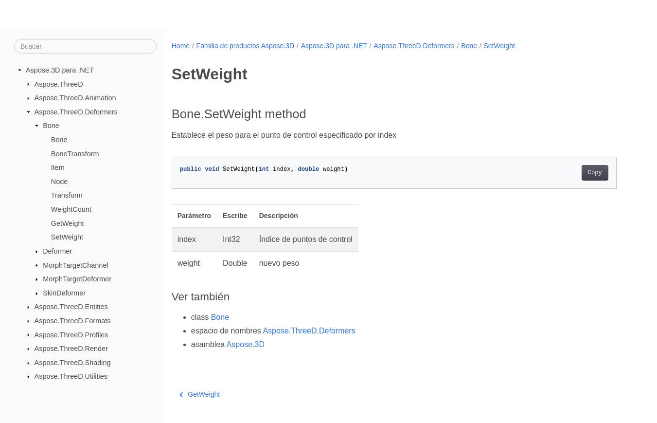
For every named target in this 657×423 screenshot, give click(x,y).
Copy (595, 172)
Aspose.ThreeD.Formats (73, 321)
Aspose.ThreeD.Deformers (76, 112)
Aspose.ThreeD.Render (71, 348)
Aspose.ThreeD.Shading (73, 363)
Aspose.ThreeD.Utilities (71, 376)
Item (58, 167)
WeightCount (71, 209)
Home (181, 46)
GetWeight (67, 223)
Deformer (57, 251)
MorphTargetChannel (75, 265)
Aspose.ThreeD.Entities (71, 307)
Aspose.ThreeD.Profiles (71, 334)
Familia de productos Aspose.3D (245, 46)
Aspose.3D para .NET (60, 70)
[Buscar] (85, 46)
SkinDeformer (64, 293)
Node (59, 181)
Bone (51, 125)
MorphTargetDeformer (77, 279)
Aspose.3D (246, 344)
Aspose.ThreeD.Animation (75, 98)
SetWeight (67, 237)
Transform (67, 195)
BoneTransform (75, 153)
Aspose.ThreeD (59, 84)
